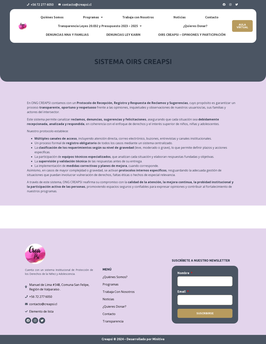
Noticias (179, 17)
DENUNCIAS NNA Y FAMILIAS (67, 34)
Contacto (211, 17)
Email (181, 291)
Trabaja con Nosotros (138, 17)
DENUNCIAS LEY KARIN (123, 34)
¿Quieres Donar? (195, 26)
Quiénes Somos (52, 17)
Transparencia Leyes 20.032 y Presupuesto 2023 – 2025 (100, 26)
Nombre (183, 273)
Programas (93, 17)
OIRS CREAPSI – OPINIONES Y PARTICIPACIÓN (192, 34)
